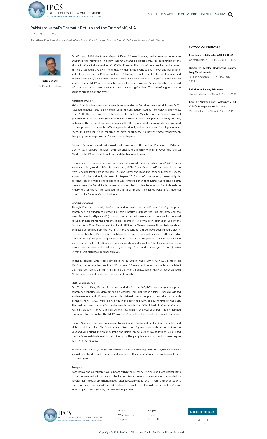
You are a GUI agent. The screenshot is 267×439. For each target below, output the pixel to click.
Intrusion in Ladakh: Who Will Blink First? (211, 55)
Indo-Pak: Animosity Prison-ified (206, 89)
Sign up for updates (202, 411)
